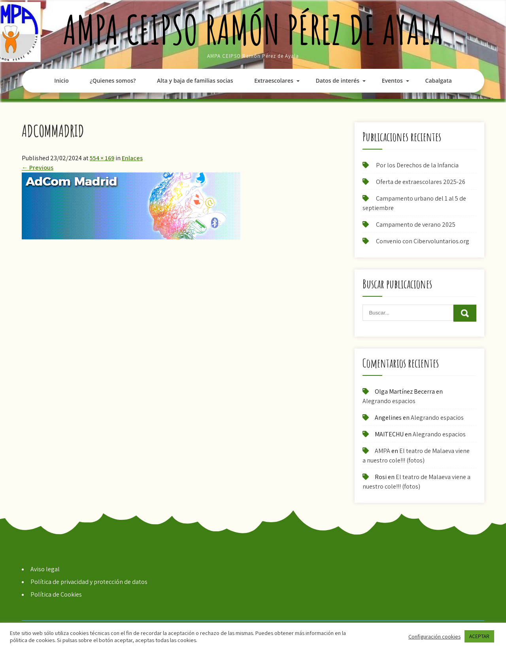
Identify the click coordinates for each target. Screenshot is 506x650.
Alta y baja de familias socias (195, 80)
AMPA (382, 451)
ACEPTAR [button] (479, 636)
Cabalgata (438, 80)
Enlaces (132, 158)
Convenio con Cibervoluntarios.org (422, 241)
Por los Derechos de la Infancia (417, 165)
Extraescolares (273, 80)
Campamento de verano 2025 (415, 224)
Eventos (392, 80)
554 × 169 (102, 158)
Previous (37, 167)
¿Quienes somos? (113, 80)
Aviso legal (45, 569)
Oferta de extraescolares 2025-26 (420, 182)
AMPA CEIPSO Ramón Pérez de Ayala (253, 29)
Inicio (61, 80)
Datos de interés (337, 80)
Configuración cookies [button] (434, 636)
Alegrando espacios (389, 401)
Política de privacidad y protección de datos (88, 582)
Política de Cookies (56, 594)
